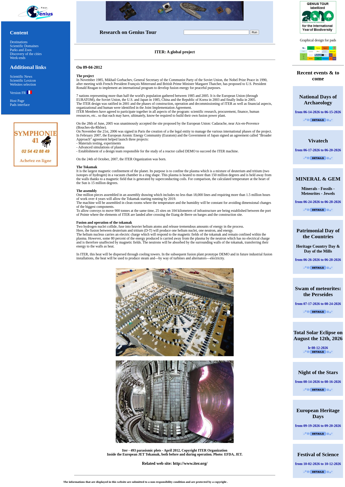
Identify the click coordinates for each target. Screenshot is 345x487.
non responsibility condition (167, 481)
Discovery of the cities (26, 54)
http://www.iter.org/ (190, 463)
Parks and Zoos (21, 50)
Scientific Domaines (24, 46)
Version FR (21, 93)
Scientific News (21, 76)
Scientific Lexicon (23, 80)
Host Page (17, 101)
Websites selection (23, 84)
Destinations (19, 42)
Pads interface (20, 105)
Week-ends (18, 58)
